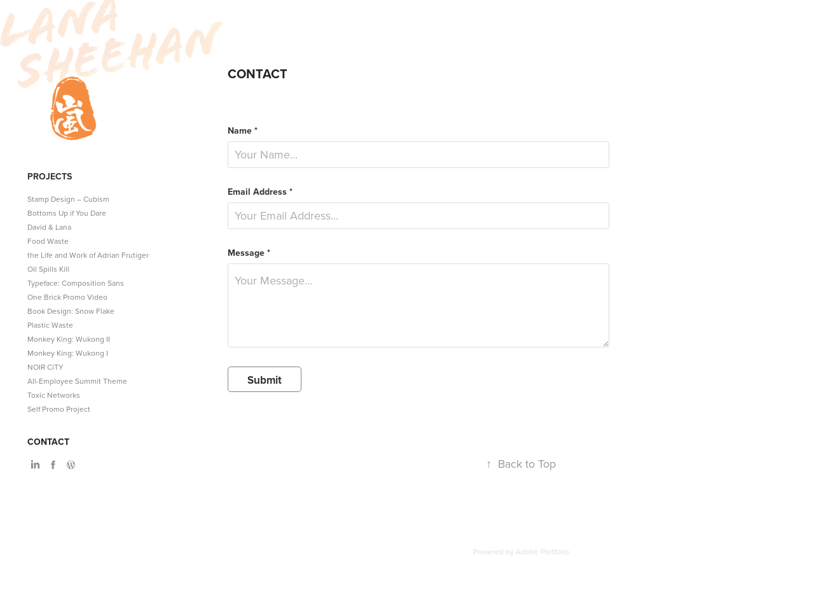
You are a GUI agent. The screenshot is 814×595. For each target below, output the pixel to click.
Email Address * (260, 191)
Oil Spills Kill (48, 268)
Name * (243, 130)
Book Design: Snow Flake (70, 310)
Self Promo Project (58, 408)
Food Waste (48, 240)
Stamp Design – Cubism (68, 198)
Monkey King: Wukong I (67, 352)
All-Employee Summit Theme (77, 380)
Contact (48, 441)
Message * (249, 252)
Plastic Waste (50, 324)
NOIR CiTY (45, 366)
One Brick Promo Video (67, 296)
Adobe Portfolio (542, 551)
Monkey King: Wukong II (68, 338)
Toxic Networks (53, 394)
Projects (49, 176)
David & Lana (49, 226)
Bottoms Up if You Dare (66, 212)
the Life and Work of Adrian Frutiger (88, 254)
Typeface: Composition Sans (75, 282)
